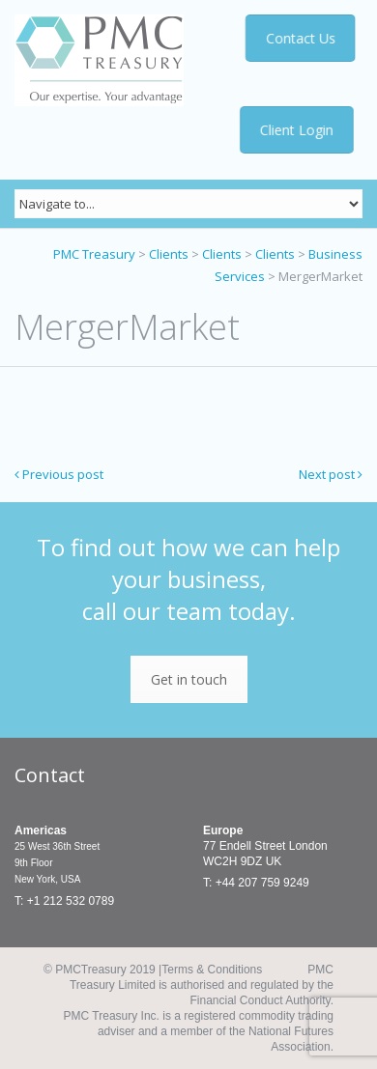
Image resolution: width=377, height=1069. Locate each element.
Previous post (58, 474)
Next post (330, 474)
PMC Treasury (94, 254)
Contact (49, 775)
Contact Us (300, 38)
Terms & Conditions (211, 969)
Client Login (297, 130)
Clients (168, 254)
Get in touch (189, 679)
